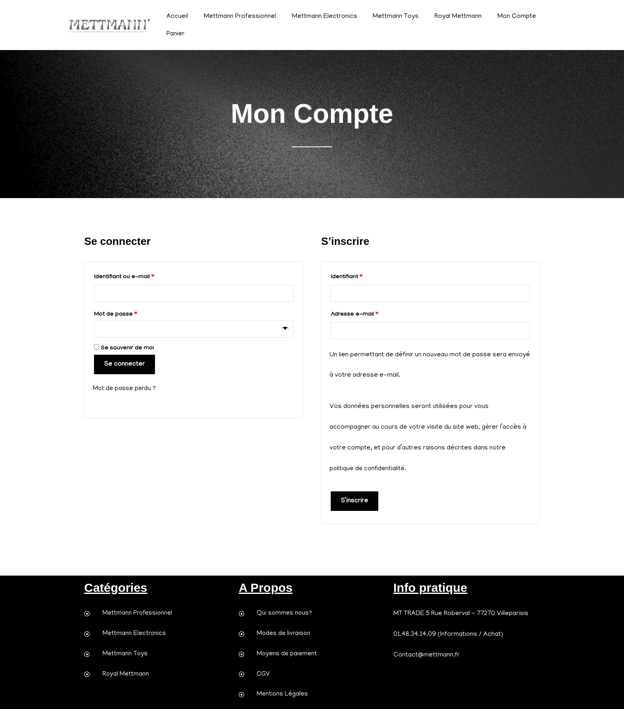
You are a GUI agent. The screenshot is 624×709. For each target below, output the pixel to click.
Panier (174, 34)
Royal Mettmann (445, 16)
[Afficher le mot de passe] (285, 329)
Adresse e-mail (369, 313)
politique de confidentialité (368, 469)
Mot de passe (130, 313)
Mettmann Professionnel (236, 16)
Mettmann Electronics (317, 16)
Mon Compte (501, 16)
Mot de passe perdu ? (125, 389)
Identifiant (362, 275)
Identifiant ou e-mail (139, 275)
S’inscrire (354, 501)
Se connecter (124, 365)
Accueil (176, 16)
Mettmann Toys (386, 16)
